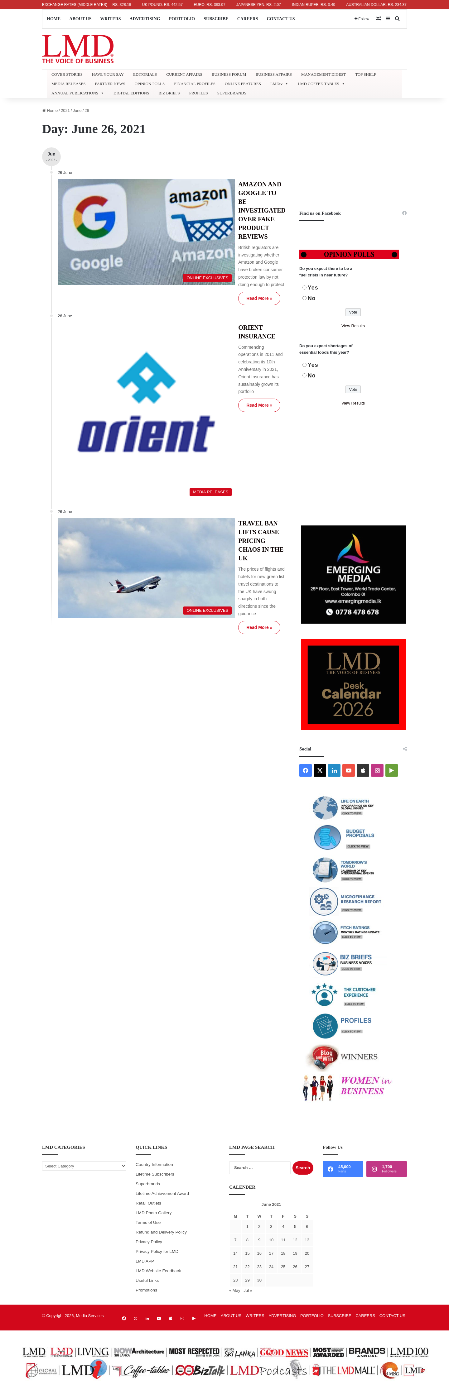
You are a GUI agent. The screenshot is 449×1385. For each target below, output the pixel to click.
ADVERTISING (144, 19)
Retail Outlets (148, 1203)
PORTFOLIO (182, 19)
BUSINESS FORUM (229, 74)
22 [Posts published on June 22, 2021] (247, 1266)
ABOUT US (80, 19)
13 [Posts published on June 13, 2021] (307, 1240)
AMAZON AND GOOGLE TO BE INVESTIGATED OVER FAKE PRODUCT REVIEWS (225, 193)
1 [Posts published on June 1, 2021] (247, 1226)
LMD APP (145, 1261)
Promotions (146, 1290)
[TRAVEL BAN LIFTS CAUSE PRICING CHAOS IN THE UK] (114, 428)
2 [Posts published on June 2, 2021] (259, 1226)
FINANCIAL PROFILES (194, 83)
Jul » (248, 1290)
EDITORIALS (145, 74)
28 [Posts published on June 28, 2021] (235, 1280)
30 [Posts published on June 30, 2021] (259, 1280)
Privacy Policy (149, 1241)
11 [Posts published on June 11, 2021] (283, 1240)
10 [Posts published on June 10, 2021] (271, 1240)
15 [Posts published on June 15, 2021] (247, 1253)
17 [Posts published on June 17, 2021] (271, 1253)
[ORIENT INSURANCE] (114, 322)
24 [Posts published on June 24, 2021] (271, 1266)
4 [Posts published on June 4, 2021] (283, 1226)
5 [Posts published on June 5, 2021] (295, 1226)
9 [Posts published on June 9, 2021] (259, 1240)
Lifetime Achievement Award (162, 1193)
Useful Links (147, 1280)
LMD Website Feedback (158, 1270)
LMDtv (279, 84)
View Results (353, 325)
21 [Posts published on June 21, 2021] (235, 1266)
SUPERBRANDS (231, 93)
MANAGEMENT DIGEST (323, 74)
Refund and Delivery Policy (161, 1232)
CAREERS (247, 19)
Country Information (154, 1164)
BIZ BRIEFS (169, 93)
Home (50, 110)
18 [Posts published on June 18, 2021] (283, 1253)
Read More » (200, 240)
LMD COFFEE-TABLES (321, 84)
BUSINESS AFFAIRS (274, 74)
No (312, 298)
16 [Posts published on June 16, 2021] (259, 1253)
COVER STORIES (67, 74)
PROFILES (198, 93)
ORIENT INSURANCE (210, 270)
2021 (65, 110)
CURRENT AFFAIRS (184, 74)
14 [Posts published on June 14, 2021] (235, 1253)
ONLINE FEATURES (243, 83)
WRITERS (110, 19)
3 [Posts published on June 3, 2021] (271, 1226)
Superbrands (148, 1183)
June (77, 110)
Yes (313, 288)
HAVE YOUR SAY (108, 74)
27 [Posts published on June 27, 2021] (307, 1266)
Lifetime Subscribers (155, 1174)
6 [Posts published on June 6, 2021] (307, 1226)
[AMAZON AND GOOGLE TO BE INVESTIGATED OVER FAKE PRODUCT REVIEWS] (114, 213)
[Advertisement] (353, 150)
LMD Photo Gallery (153, 1212)
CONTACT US (281, 19)
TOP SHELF (365, 74)
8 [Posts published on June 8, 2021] (247, 1240)
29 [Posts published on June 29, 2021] (247, 1280)
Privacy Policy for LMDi (157, 1251)
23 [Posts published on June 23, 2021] (259, 1266)
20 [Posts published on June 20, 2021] (307, 1253)
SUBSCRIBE (216, 19)
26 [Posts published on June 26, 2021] (295, 1266)
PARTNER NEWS (110, 83)
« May (234, 1290)
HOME (53, 19)
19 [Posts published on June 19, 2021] (295, 1253)
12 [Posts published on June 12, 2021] (295, 1240)
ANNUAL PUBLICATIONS (77, 93)
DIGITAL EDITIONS (131, 93)
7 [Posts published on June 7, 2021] (235, 1240)
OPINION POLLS (150, 83)
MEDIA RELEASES (68, 83)
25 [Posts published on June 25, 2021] (283, 1266)
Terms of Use (148, 1222)
